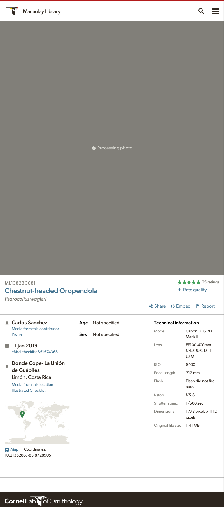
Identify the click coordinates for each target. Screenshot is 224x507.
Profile (17, 334)
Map (11, 449)
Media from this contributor (35, 329)
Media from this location (32, 385)
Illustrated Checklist (29, 390)
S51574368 (35, 352)
